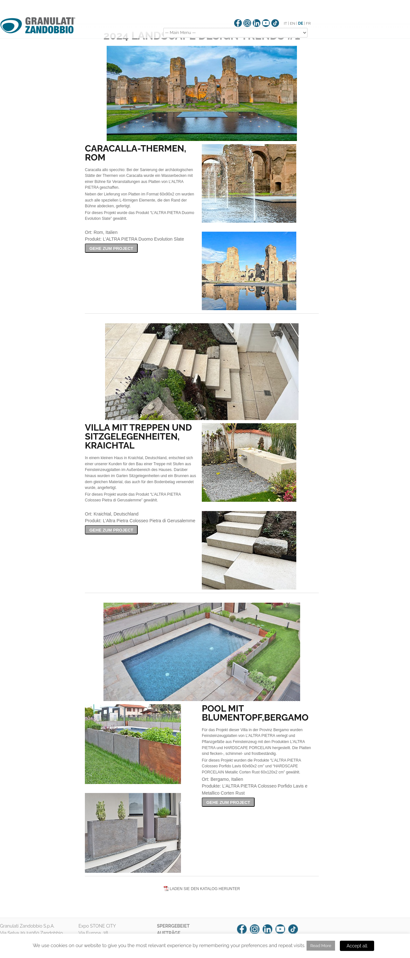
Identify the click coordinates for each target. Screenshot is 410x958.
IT (285, 23)
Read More (320, 945)
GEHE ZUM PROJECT (111, 248)
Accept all (357, 945)
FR (308, 23)
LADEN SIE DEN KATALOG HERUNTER (205, 889)
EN (292, 23)
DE (300, 23)
